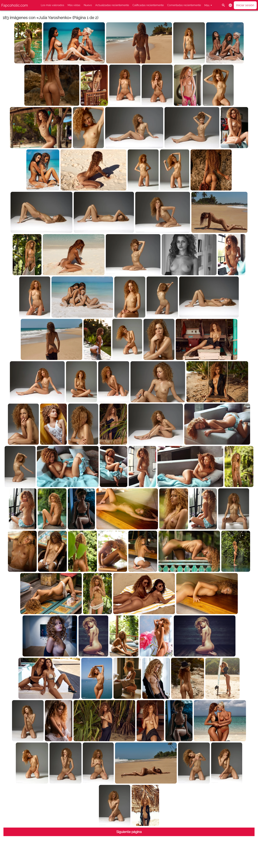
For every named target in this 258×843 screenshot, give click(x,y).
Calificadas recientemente (148, 5)
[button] (230, 5)
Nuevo (88, 5)
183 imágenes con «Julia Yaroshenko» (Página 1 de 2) (50, 17)
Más (206, 5)
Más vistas (74, 5)
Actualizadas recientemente (112, 5)
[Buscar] (223, 5)
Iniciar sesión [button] (245, 5)
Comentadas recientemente (184, 5)
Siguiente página (129, 832)
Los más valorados (52, 5)
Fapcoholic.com (14, 5)
